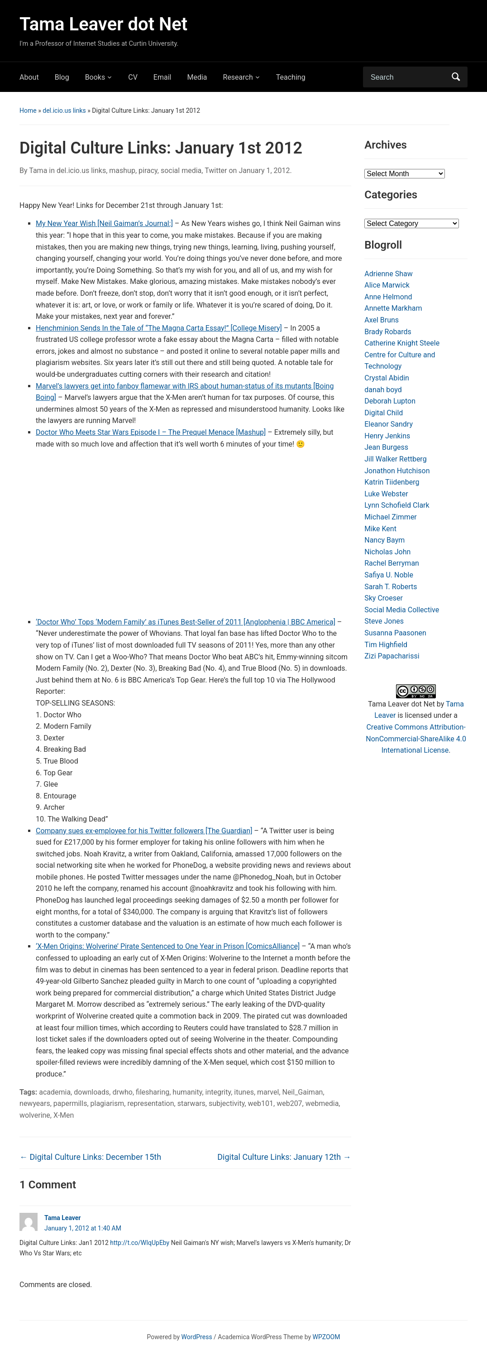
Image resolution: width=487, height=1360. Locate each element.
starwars (191, 1103)
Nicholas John (387, 552)
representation (150, 1103)
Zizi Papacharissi (391, 656)
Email (162, 77)
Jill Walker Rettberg (395, 459)
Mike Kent (380, 528)
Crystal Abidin (386, 378)
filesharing (152, 1092)
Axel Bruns (381, 320)
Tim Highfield (385, 644)
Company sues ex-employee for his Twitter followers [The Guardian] (144, 831)
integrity (218, 1092)
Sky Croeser (383, 598)
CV (133, 77)
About (29, 77)
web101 (260, 1103)
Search (456, 77)
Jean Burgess (386, 447)
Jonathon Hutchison (397, 470)
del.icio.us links (64, 110)
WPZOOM (326, 1337)
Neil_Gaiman (302, 1092)
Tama (38, 170)
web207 (289, 1103)
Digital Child (383, 412)
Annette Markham (393, 308)
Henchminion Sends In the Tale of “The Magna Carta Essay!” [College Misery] (159, 328)
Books (95, 77)
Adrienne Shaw (388, 273)
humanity (187, 1092)
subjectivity (226, 1103)
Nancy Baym (384, 540)
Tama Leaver (62, 1217)
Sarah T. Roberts (390, 586)
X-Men (63, 1115)
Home (28, 110)
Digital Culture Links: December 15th (90, 1157)
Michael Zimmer (390, 517)
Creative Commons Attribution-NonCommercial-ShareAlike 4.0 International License (416, 738)
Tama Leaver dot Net (103, 24)
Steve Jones (384, 621)
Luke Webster (386, 494)
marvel (268, 1092)
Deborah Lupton (389, 401)
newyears (34, 1103)
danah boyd (383, 389)
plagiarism (107, 1103)
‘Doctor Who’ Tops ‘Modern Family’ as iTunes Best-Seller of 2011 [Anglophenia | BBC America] (185, 622)
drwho (122, 1092)
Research (238, 77)
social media (181, 170)
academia (55, 1092)
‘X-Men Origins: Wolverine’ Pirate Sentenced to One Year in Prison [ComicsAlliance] (168, 946)
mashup (122, 170)
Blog (62, 77)
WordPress (196, 1337)
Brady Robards (387, 331)
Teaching (291, 77)
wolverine (34, 1115)
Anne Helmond (388, 297)
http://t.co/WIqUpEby (139, 1242)
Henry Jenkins (387, 436)
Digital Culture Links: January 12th (284, 1157)
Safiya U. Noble (388, 575)
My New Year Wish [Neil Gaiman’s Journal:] (104, 223)
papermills (70, 1103)
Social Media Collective (401, 610)
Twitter (216, 170)
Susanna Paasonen (395, 633)
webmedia (322, 1103)
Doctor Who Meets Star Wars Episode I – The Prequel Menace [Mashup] (151, 432)
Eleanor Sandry (388, 424)
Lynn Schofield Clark (396, 505)
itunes (244, 1092)
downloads (91, 1092)
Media (197, 77)
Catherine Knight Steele (401, 343)
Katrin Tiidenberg (391, 482)
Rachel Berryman (391, 563)
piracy (148, 170)
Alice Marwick (387, 285)
